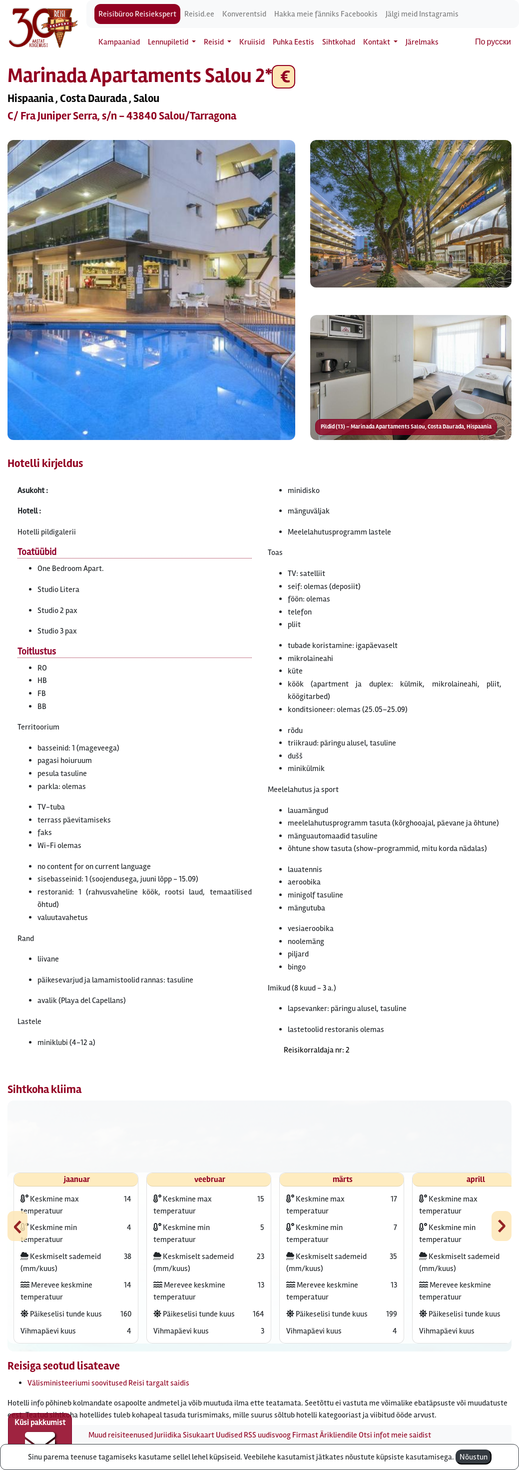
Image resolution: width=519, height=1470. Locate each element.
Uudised (229, 1435)
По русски (493, 42)
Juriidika (167, 1435)
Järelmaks (422, 42)
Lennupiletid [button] (169, 42)
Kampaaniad (119, 42)
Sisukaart (198, 1435)
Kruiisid (252, 42)
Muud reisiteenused (120, 1435)
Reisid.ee (199, 14)
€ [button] (283, 77)
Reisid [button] (214, 42)
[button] (151, 290)
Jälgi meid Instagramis (422, 14)
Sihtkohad (338, 42)
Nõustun (474, 1457)
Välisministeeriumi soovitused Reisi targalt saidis (108, 1383)
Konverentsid (244, 14)
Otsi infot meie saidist (395, 1435)
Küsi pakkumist (39, 1438)
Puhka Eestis (293, 42)
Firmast (305, 1435)
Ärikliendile (338, 1435)
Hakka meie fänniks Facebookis (326, 14)
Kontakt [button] (377, 42)
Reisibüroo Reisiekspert (137, 14)
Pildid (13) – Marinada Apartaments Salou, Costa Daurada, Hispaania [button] (406, 426)
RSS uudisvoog (267, 1435)
